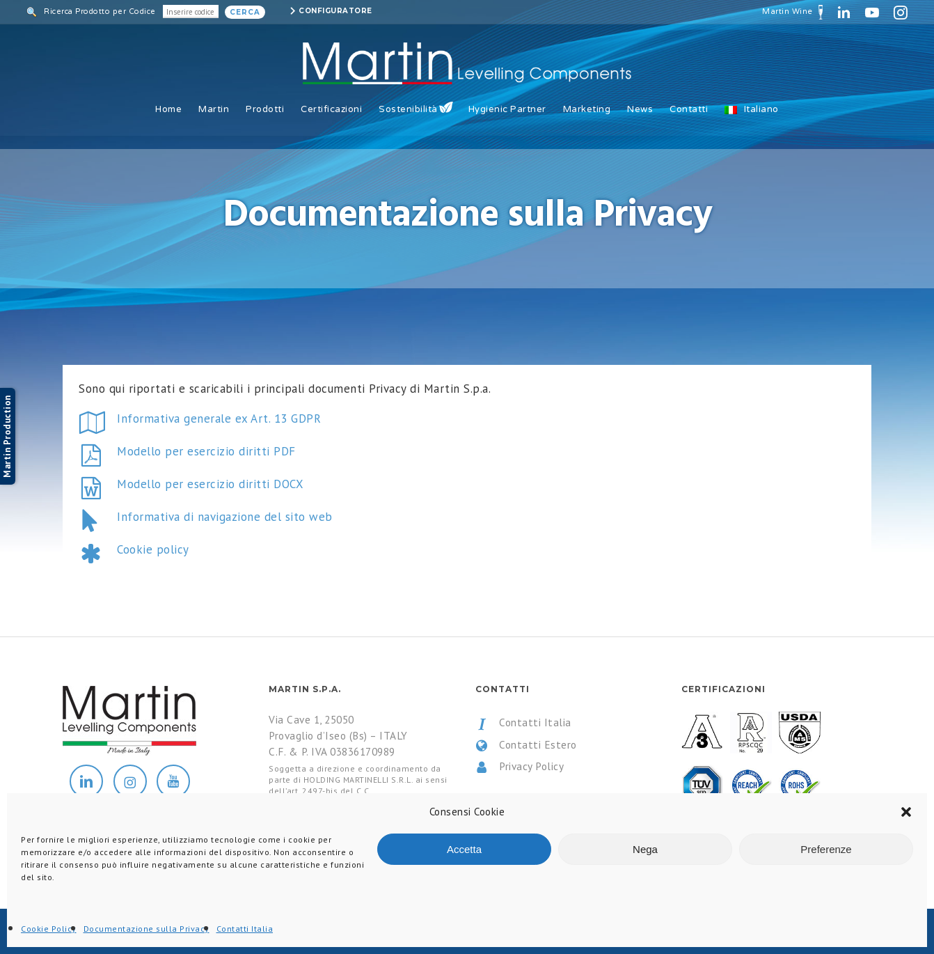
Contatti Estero (526, 745)
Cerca (245, 12)
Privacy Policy (519, 766)
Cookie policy (153, 549)
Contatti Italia (523, 722)
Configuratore (335, 10)
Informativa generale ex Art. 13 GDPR (219, 418)
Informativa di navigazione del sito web (225, 516)
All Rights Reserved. (208, 932)
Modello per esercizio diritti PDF (206, 451)
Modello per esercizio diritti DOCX (210, 484)
